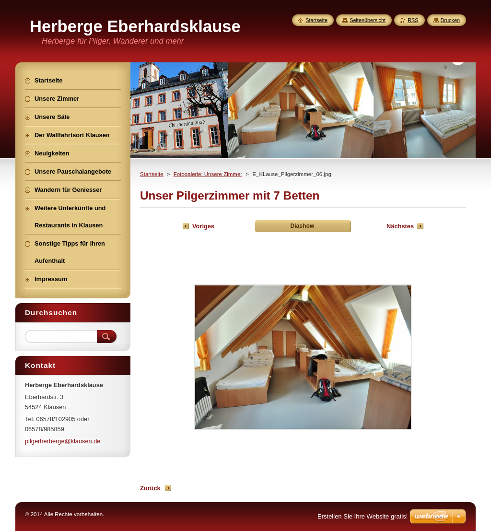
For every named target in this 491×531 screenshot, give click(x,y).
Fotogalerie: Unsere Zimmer (208, 174)
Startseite (152, 174)
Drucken (450, 20)
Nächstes (400, 226)
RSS (413, 20)
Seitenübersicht (368, 20)
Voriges (203, 226)
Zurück (150, 488)
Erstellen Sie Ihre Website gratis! (362, 516)
